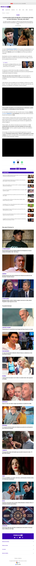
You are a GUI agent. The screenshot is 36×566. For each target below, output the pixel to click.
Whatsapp (22, 162)
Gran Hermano (13, 168)
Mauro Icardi (31, 9)
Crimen (23, 9)
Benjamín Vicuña (7, 9)
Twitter (18, 162)
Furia (17, 168)
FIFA (16, 9)
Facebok (14, 162)
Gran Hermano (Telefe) (12, 49)
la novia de (6, 113)
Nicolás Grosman (22, 168)
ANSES (20, 9)
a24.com (24, 3)
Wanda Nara (13, 9)
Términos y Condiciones (18, 558)
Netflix (27, 9)
